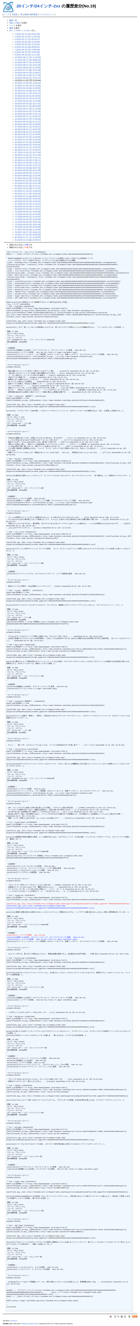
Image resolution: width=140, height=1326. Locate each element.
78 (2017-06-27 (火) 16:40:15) (28, 232)
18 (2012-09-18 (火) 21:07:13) (28, 78)
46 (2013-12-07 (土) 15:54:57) (28, 150)
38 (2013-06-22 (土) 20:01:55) (28, 129)
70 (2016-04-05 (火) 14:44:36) (28, 211)
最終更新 (33, 14)
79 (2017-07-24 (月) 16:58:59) (28, 235)
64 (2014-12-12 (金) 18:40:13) (28, 196)
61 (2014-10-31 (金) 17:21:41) (28, 188)
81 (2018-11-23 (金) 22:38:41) (28, 240)
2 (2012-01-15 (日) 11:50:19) (27, 37)
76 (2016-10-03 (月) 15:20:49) (28, 227)
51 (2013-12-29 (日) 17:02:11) (28, 163)
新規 (15, 14)
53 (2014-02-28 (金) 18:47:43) (28, 168)
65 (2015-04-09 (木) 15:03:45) (28, 199)
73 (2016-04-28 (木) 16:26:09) (28, 219)
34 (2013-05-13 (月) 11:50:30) (28, 119)
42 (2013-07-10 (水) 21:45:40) (28, 139)
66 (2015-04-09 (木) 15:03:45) (28, 201)
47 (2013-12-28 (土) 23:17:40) (28, 152)
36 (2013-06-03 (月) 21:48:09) (28, 124)
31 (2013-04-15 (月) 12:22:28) (28, 111)
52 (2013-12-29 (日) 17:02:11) (28, 165)
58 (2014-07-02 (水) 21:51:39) (28, 181)
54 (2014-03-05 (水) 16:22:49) (28, 170)
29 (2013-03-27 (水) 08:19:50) (28, 106)
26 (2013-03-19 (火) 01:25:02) (28, 98)
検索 (26, 14)
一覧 (21, 14)
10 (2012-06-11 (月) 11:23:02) (28, 57)
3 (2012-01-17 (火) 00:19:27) (27, 39)
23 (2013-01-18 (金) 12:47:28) (28, 91)
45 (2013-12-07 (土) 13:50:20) (28, 147)
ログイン (50, 14)
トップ (7, 14)
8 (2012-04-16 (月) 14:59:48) (27, 52)
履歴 (11, 28)
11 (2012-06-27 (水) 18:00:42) (28, 60)
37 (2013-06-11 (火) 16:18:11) (28, 127)
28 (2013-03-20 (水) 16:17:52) (28, 103)
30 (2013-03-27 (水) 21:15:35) (28, 109)
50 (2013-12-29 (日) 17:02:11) (28, 160)
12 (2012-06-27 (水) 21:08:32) (28, 62)
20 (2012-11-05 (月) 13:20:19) (28, 83)
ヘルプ (42, 14)
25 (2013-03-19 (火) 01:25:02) (28, 96)
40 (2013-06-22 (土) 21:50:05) (28, 134)
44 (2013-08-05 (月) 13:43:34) (28, 145)
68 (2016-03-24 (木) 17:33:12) (28, 206)
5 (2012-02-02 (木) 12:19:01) (27, 44)
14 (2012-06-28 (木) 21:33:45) (28, 67)
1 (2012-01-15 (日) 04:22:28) (27, 34)
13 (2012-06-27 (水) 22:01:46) (28, 65)
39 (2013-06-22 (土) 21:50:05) (28, 132)
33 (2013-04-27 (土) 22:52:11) (28, 116)
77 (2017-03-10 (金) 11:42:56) (28, 229)
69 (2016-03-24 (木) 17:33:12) (28, 209)
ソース (12, 25)
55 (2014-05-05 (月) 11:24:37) (28, 173)
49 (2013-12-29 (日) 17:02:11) (28, 157)
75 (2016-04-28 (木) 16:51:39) (28, 224)
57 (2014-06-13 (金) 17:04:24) (28, 178)
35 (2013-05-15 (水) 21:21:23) (28, 121)
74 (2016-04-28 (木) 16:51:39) (28, 222)
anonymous (13, 1320)
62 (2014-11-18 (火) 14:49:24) (28, 191)
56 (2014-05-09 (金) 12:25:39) (28, 175)
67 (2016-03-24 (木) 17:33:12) (28, 204)
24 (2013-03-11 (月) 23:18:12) (28, 93)
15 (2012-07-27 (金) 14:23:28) (28, 70)
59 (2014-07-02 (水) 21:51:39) (28, 183)
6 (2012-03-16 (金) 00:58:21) (27, 47)
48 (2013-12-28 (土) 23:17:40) (28, 155)
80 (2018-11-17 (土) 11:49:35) (28, 237)
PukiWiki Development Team (29, 1323)
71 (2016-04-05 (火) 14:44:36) (28, 214)
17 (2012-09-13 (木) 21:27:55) (28, 75)
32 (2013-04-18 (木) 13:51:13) (28, 114)
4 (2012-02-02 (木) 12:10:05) (27, 42)
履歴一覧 (13, 20)
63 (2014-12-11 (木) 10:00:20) (28, 193)
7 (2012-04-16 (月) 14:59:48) (27, 50)
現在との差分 (15, 23)
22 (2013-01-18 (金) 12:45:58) (28, 88)
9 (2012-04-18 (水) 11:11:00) (27, 55)
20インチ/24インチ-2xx (38, 6)
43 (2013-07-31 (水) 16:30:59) (28, 142)
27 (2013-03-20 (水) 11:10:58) (28, 101)
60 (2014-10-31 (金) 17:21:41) (28, 186)
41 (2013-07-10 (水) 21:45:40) (28, 137)
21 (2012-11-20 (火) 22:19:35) (28, 85)
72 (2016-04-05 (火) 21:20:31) (28, 217)
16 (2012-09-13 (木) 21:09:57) (28, 73)
